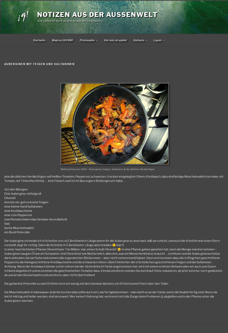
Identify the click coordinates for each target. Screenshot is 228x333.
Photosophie (89, 40)
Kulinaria (141, 40)
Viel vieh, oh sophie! (115, 40)
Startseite (39, 40)
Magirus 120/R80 (62, 40)
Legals (159, 40)
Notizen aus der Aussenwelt (97, 15)
